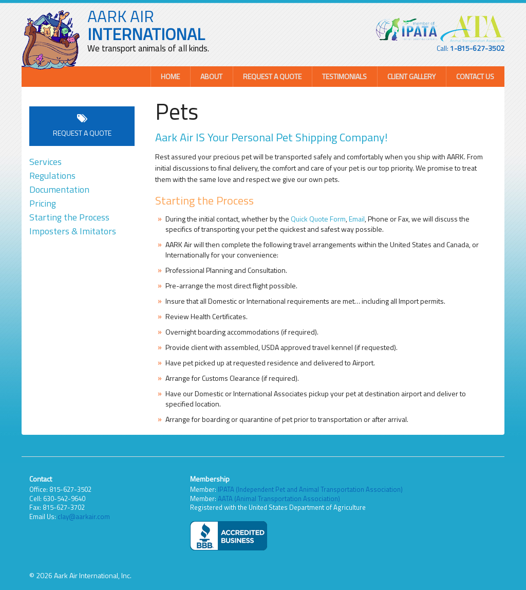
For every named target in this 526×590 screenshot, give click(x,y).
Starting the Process (69, 217)
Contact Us (475, 76)
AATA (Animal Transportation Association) (279, 498)
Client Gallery (411, 76)
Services (45, 162)
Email (357, 218)
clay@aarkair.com (84, 516)
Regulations (52, 175)
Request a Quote (272, 76)
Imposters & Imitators (72, 231)
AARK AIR (146, 25)
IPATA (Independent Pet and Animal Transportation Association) (310, 489)
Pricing (42, 203)
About (211, 76)
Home (170, 76)
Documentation (59, 189)
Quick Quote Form (318, 218)
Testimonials (344, 76)
